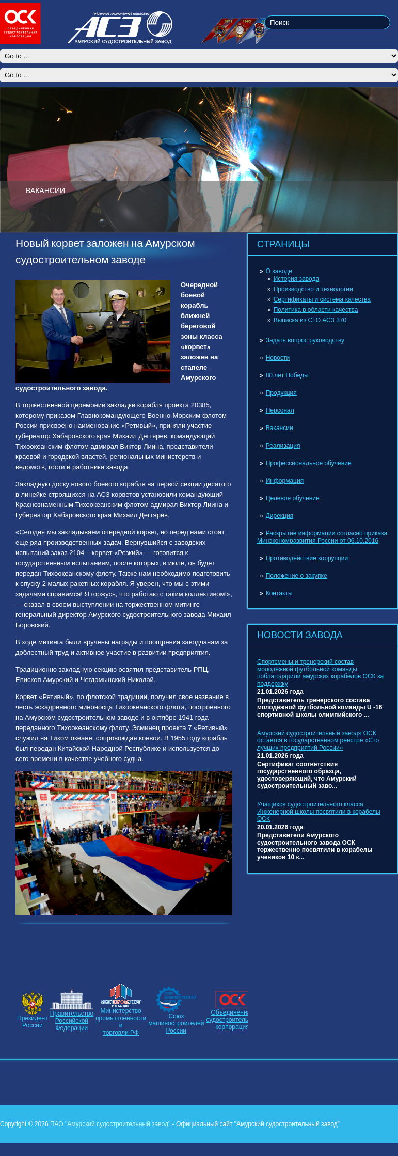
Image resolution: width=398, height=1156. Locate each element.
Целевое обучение (293, 498)
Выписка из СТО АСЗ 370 (310, 320)
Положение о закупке (296, 575)
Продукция (281, 393)
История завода (296, 278)
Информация (285, 480)
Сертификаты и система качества (322, 299)
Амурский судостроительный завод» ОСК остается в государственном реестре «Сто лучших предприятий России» (318, 740)
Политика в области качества (316, 309)
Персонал (280, 410)
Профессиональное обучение (309, 463)
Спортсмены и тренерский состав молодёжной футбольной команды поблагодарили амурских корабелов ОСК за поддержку (320, 672)
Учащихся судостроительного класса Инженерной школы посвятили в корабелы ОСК (318, 811)
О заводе (279, 271)
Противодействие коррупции (307, 558)
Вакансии (279, 428)
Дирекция (280, 515)
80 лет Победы (287, 375)
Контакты (279, 593)
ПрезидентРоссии (32, 1022)
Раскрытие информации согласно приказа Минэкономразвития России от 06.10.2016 (322, 537)
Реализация (283, 445)
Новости (278, 357)
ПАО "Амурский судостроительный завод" (110, 1124)
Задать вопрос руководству (305, 340)
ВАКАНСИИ (45, 190)
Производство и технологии (313, 289)
